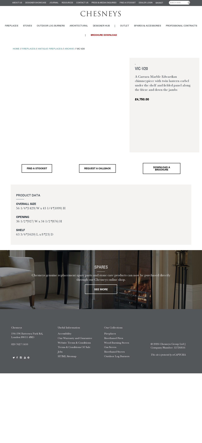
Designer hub (101, 26)
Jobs (60, 351)
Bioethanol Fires (113, 338)
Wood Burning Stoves (116, 342)
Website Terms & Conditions (74, 342)
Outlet (124, 26)
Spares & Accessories (147, 26)
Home (16, 49)
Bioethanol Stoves (114, 351)
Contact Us (82, 3)
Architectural (79, 26)
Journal (54, 3)
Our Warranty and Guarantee (75, 338)
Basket (159, 3)
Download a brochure (161, 168)
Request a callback (97, 169)
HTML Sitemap (67, 356)
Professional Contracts (181, 26)
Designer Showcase (35, 3)
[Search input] (179, 3)
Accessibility (64, 333)
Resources (67, 3)
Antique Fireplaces (50, 49)
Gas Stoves (110, 347)
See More (101, 289)
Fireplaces (11, 26)
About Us (17, 3)
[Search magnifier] (189, 3)
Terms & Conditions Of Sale (74, 347)
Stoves (27, 26)
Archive (69, 49)
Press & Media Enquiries (104, 3)
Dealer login (145, 3)
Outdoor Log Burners (51, 26)
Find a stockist (128, 3)
